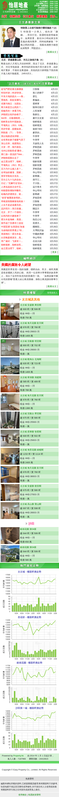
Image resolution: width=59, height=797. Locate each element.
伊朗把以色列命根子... (12, 114)
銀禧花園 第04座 (28, 529)
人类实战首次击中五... (12, 187)
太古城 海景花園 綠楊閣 (31, 449)
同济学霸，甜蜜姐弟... (12, 129)
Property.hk (18, 755)
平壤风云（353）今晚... (12, 125)
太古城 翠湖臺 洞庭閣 (30, 377)
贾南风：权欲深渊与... (12, 100)
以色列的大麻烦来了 (11, 216)
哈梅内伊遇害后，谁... (12, 194)
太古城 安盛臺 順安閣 (30, 486)
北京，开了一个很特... (12, 212)
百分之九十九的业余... (12, 179)
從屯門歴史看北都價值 (12, 89)
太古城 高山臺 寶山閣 (30, 504)
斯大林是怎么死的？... (12, 107)
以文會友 (28, 16)
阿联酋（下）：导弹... (12, 132)
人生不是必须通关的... (12, 205)
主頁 (4, 16)
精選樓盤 (42, 16)
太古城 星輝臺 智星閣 (30, 431)
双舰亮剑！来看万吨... (12, 111)
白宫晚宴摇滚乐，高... (12, 237)
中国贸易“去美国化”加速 (13, 226)
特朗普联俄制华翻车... (12, 190)
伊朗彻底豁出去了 (10, 158)
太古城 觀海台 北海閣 (30, 359)
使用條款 (22, 795)
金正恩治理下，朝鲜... (12, 161)
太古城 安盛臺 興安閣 (30, 305)
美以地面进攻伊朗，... (12, 136)
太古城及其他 (31, 299)
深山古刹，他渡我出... (12, 143)
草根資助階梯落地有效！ (13, 201)
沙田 (31, 523)
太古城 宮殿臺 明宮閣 (30, 341)
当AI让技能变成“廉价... (12, 150)
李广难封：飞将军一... (12, 241)
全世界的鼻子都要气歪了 (13, 140)
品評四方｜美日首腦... (12, 208)
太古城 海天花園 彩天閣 (31, 323)
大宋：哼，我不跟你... (12, 147)
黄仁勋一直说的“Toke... (12, 154)
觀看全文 (52, 52)
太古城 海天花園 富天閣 (31, 468)
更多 (54, 252)
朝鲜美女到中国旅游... (12, 121)
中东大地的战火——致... (13, 96)
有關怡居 (15, 16)
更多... (54, 16)
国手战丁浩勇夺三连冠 (12, 223)
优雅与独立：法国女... (12, 103)
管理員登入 (52, 293)
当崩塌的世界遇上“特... (12, 230)
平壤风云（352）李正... (12, 165)
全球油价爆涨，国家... (12, 172)
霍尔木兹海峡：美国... (12, 219)
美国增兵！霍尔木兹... (12, 234)
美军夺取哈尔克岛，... (12, 176)
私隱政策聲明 (34, 795)
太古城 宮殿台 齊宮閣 (30, 413)
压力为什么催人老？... (12, 168)
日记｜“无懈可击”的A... (12, 183)
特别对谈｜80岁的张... (12, 92)
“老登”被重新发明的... (11, 197)
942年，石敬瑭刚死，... (12, 118)
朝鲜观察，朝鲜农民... (12, 245)
